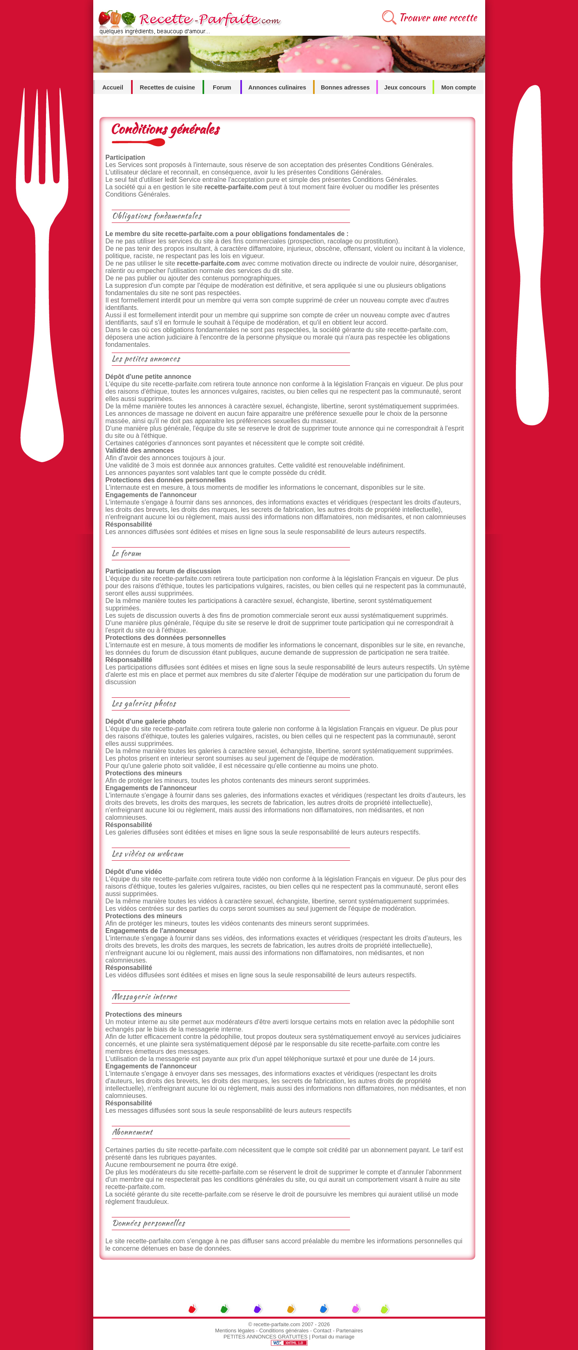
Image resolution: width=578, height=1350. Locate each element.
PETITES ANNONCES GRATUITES (265, 1337)
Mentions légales (235, 1330)
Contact (322, 1330)
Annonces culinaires (277, 87)
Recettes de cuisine (167, 87)
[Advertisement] (289, 1278)
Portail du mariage (333, 1337)
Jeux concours (405, 87)
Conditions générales (284, 1330)
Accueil (112, 87)
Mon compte (458, 87)
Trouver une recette (437, 17)
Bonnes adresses (345, 87)
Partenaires (349, 1330)
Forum (222, 87)
